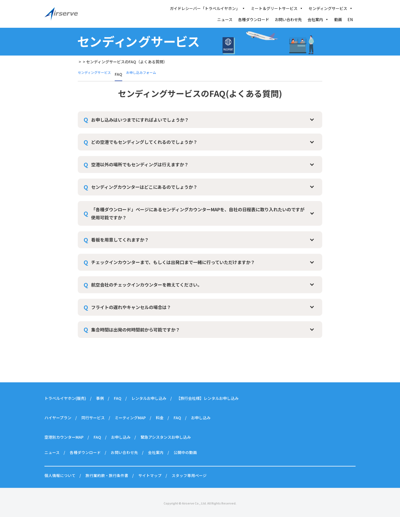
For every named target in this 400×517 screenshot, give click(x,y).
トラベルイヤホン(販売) (65, 398)
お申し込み (201, 417)
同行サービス (93, 417)
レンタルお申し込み (148, 398)
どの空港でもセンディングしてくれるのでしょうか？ (144, 142)
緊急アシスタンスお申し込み (166, 437)
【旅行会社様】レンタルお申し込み (207, 398)
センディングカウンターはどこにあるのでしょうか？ (144, 187)
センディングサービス (331, 8)
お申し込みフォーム (149, 74)
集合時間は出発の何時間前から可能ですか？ (135, 329)
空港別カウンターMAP (64, 437)
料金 (160, 417)
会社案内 (318, 19)
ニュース (224, 19)
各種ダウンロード (253, 19)
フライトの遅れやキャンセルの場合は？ (131, 307)
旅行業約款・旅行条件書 (107, 475)
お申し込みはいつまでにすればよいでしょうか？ (140, 119)
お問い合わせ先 (288, 19)
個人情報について (60, 475)
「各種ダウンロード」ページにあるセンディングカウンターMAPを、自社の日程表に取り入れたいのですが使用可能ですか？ (197, 213)
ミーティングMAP (130, 417)
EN (350, 19)
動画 (338, 19)
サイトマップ (150, 475)
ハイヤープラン (57, 417)
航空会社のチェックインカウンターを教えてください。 (146, 284)
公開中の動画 (185, 452)
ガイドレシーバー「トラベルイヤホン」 (207, 8)
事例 (100, 398)
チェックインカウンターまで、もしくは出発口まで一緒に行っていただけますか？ (173, 262)
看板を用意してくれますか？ (120, 239)
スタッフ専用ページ (189, 475)
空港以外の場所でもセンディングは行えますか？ (140, 164)
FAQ (117, 398)
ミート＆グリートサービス (277, 8)
